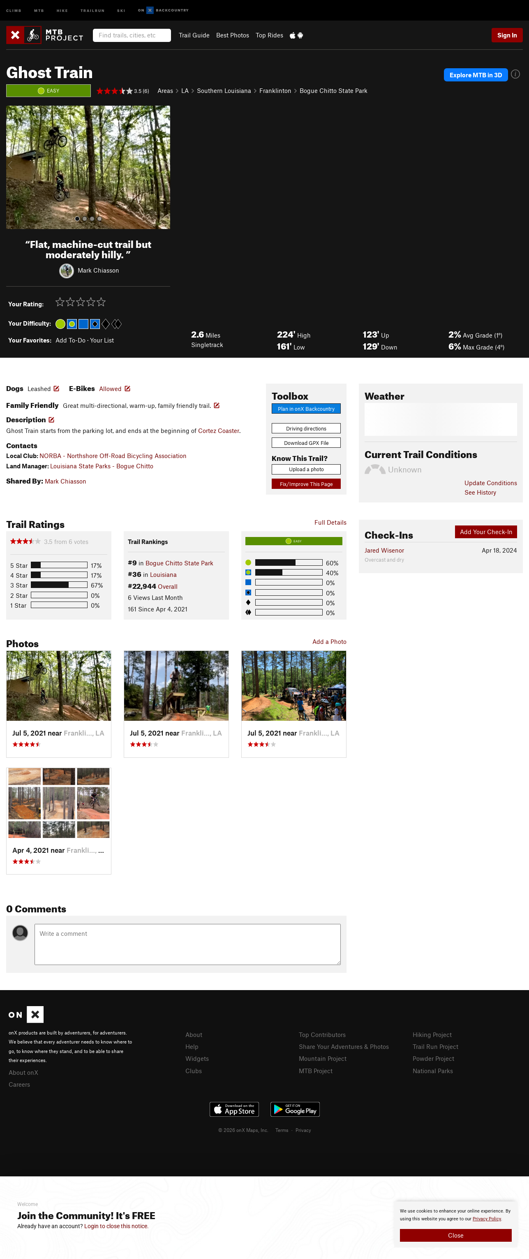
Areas (165, 90)
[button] (14, 167)
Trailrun (93, 10)
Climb (14, 10)
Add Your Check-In (486, 531)
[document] (456, 1224)
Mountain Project (323, 1058)
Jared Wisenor (384, 550)
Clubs (193, 1070)
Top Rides (269, 35)
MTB (39, 10)
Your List (102, 340)
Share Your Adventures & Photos (344, 1046)
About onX (23, 1072)
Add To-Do (70, 340)
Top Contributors (322, 1034)
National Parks (433, 1070)
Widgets (197, 1058)
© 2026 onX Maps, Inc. (243, 1130)
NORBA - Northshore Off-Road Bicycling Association (113, 455)
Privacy (303, 1130)
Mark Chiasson (98, 269)
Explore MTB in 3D (476, 75)
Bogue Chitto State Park (333, 90)
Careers (19, 1084)
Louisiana (163, 574)
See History (480, 492)
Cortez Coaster (218, 430)
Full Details (330, 522)
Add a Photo (329, 641)
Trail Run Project (435, 1046)
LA (185, 90)
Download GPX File (306, 443)
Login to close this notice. (116, 1226)
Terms (282, 1130)
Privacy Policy (487, 1219)
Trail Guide (194, 35)
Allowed (110, 388)
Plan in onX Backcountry (306, 408)
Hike (62, 10)
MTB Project (316, 1070)
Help (192, 1046)
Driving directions (306, 428)
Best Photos (232, 35)
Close (456, 1235)
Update (490, 482)
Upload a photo (306, 469)
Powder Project (433, 1058)
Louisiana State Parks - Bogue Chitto (101, 466)
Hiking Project (432, 1034)
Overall (168, 586)
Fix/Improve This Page (306, 484)
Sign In (507, 35)
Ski (121, 10)
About (193, 1034)
